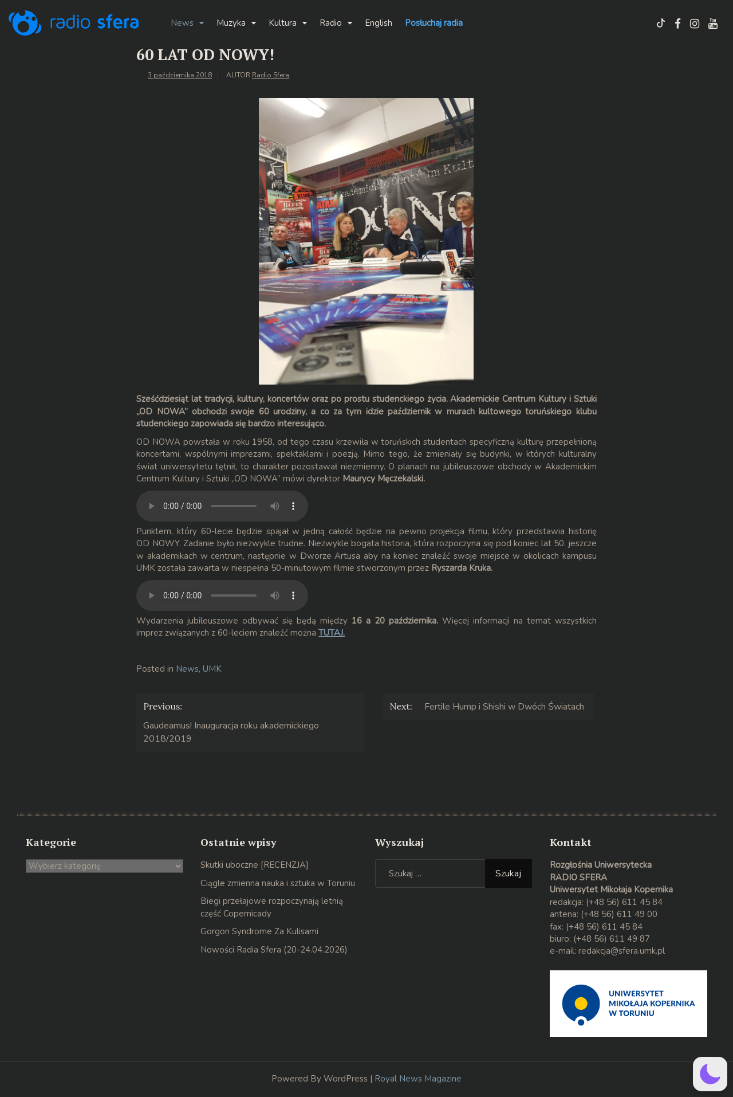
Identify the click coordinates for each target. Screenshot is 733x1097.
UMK (212, 669)
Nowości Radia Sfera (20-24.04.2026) (274, 949)
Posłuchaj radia (434, 23)
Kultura (283, 23)
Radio (331, 23)
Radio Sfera (270, 75)
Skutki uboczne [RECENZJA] (254, 865)
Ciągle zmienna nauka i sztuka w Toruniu (277, 883)
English (378, 23)
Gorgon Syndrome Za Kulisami (259, 931)
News (182, 23)
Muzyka (231, 23)
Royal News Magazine (418, 1078)
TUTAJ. (331, 632)
